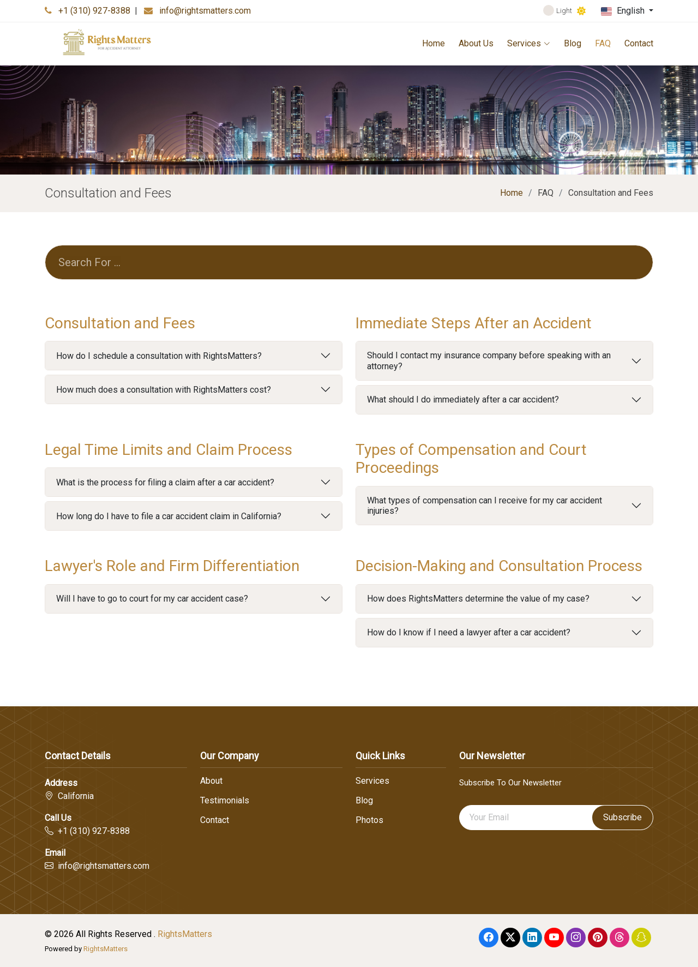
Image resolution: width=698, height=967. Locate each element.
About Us (476, 43)
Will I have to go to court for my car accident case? (152, 598)
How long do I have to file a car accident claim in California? (168, 516)
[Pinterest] (597, 937)
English (624, 11)
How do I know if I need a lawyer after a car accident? (468, 632)
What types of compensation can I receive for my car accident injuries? (484, 505)
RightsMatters (185, 934)
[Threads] (619, 937)
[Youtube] (554, 937)
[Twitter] (510, 937)
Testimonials (224, 800)
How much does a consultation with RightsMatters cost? (163, 390)
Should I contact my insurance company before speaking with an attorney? (489, 360)
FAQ (603, 43)
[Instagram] (576, 937)
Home (433, 43)
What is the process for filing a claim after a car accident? (165, 482)
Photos (369, 820)
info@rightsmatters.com (205, 10)
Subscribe (622, 817)
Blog (572, 43)
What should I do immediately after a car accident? (463, 399)
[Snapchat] (641, 937)
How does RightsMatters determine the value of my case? (478, 598)
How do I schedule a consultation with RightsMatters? (159, 356)
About (211, 781)
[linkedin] (532, 937)
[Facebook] (488, 937)
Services (528, 43)
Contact (638, 43)
